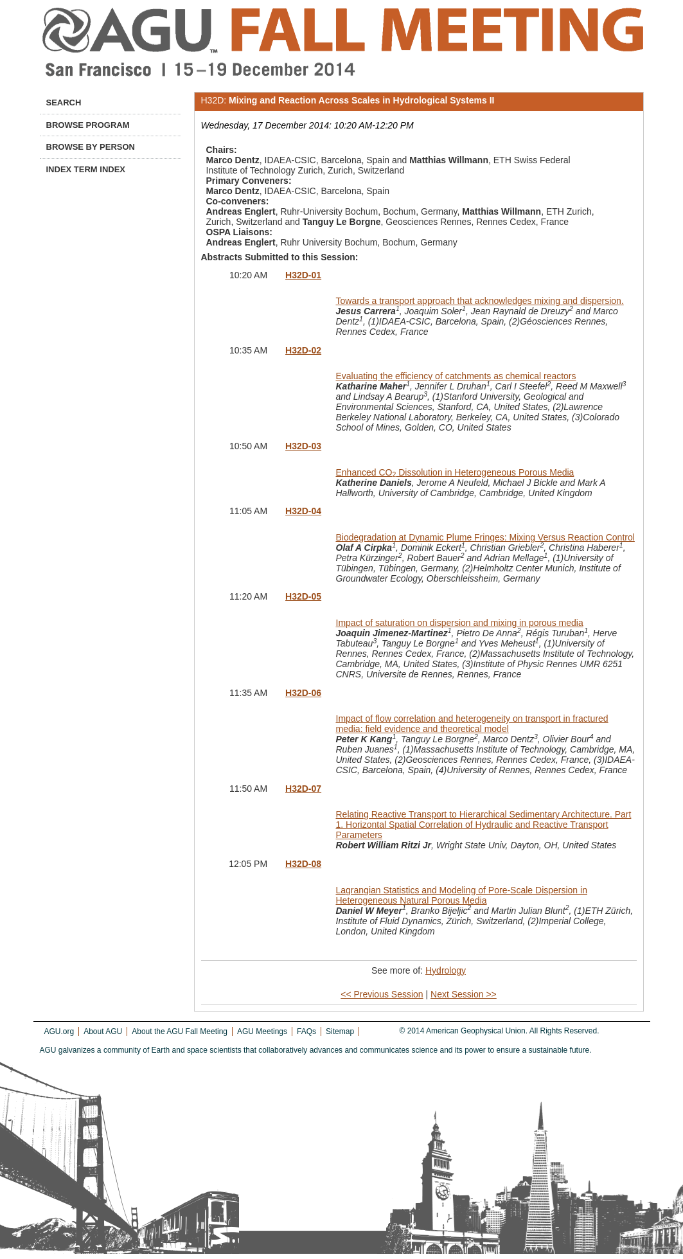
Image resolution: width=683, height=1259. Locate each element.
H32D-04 (303, 511)
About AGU (103, 1031)
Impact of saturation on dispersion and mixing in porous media (459, 623)
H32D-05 (303, 596)
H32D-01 (303, 275)
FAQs (306, 1031)
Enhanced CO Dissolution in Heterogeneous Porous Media (455, 472)
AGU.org (59, 1031)
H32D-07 (303, 788)
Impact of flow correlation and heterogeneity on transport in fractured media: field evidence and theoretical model (472, 723)
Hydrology (445, 970)
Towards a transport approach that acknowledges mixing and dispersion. (480, 301)
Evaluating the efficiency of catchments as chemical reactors (456, 376)
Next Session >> (463, 994)
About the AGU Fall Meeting (179, 1031)
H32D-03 (303, 446)
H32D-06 (303, 693)
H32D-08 (303, 864)
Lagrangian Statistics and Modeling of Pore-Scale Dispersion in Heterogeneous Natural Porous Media (461, 895)
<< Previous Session (382, 994)
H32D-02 (303, 350)
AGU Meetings (262, 1031)
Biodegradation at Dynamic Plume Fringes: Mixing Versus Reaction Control (485, 537)
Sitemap (340, 1031)
